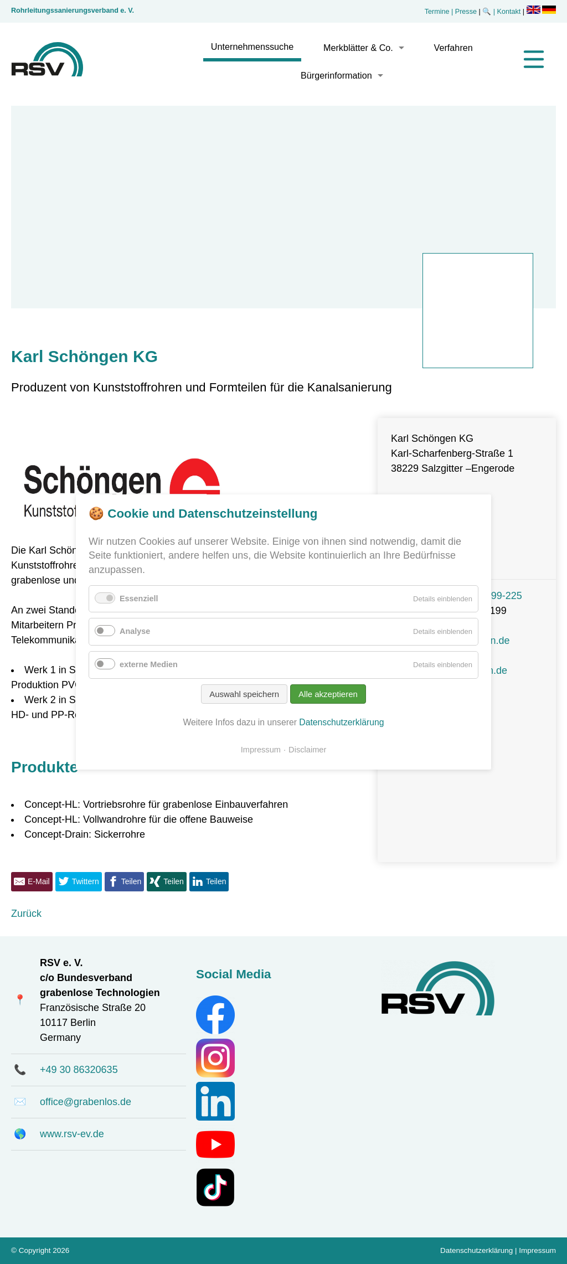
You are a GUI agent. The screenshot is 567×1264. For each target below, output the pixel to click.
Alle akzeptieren (328, 694)
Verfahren (453, 48)
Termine (437, 12)
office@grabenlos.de (85, 1101)
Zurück (26, 913)
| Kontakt (508, 12)
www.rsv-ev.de (72, 1133)
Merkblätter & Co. (358, 48)
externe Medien (149, 664)
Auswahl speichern (244, 694)
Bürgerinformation (336, 75)
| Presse (464, 12)
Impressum (537, 1250)
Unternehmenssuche (252, 46)
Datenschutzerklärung (476, 1250)
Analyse (135, 631)
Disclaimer (307, 749)
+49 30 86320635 (79, 1069)
